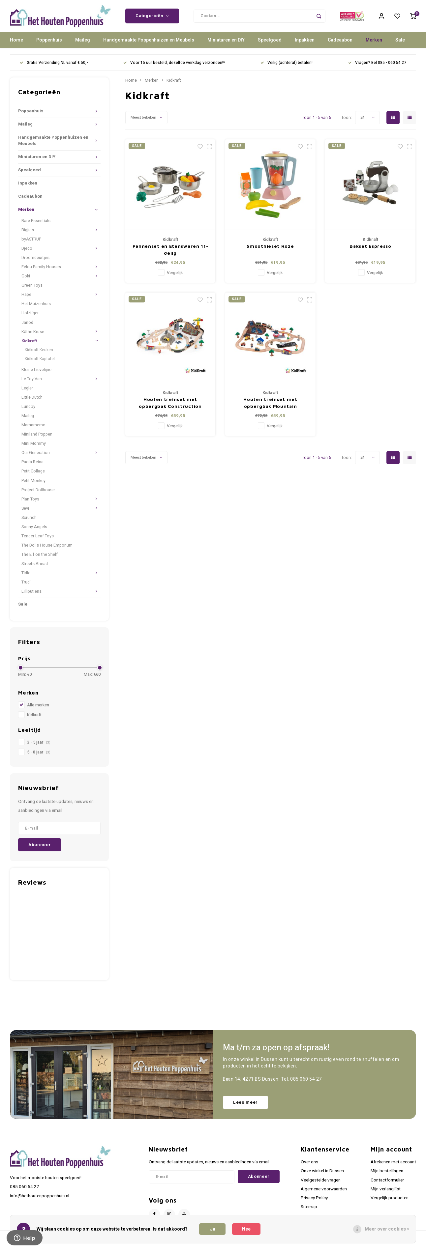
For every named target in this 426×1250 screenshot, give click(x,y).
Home (16, 44)
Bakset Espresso (370, 250)
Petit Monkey (33, 485)
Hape (26, 299)
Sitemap (309, 1211)
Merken (374, 44)
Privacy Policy (314, 1202)
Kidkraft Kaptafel (40, 363)
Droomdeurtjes (35, 262)
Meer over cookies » (387, 1229)
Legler (27, 392)
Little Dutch (32, 402)
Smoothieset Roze (270, 250)
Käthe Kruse (32, 336)
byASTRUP (31, 243)
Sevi (25, 512)
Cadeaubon (340, 44)
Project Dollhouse (38, 494)
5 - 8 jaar (38, 756)
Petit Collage (33, 475)
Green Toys (32, 290)
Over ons (309, 1166)
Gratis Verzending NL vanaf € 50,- (54, 67)
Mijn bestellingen (387, 1175)
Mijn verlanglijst (386, 1193)
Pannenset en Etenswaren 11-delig (170, 253)
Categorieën (152, 18)
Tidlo (26, 577)
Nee (246, 1229)
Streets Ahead (34, 568)
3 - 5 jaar (38, 747)
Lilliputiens (31, 596)
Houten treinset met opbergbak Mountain (270, 407)
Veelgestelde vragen (321, 1184)
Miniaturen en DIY (226, 44)
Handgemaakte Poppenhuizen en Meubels (148, 44)
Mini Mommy (33, 448)
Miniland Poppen (36, 438)
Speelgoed (270, 44)
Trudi (26, 586)
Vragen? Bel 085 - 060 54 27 (377, 67)
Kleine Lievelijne (36, 374)
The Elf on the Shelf (39, 559)
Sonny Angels (34, 531)
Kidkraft (29, 345)
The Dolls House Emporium (47, 550)
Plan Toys (30, 503)
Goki (25, 280)
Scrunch (29, 522)
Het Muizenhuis (36, 308)
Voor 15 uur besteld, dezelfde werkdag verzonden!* (174, 67)
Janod (27, 326)
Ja (212, 1229)
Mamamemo (33, 429)
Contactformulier (387, 1184)
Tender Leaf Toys (37, 540)
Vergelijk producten (390, 1202)
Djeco (26, 253)
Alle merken (38, 709)
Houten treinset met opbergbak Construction (170, 407)
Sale (400, 44)
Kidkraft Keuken (39, 354)
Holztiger (30, 317)
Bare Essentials (35, 225)
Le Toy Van (31, 383)
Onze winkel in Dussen (322, 1175)
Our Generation (35, 457)
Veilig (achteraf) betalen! (286, 67)
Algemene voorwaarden (324, 1193)
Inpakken (305, 44)
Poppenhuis (49, 44)
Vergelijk (175, 277)
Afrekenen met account (393, 1166)
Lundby (28, 411)
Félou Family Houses (41, 271)
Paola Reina (32, 466)
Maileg (82, 44)
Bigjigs (27, 234)
